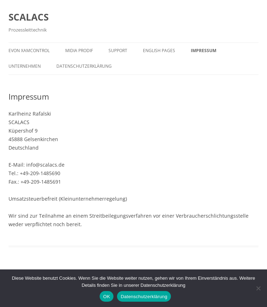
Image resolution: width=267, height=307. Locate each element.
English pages (159, 51)
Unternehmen (25, 66)
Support (118, 51)
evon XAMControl (29, 51)
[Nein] (258, 288)
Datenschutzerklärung (84, 66)
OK (106, 296)
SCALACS (29, 17)
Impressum (203, 51)
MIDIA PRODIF (79, 51)
